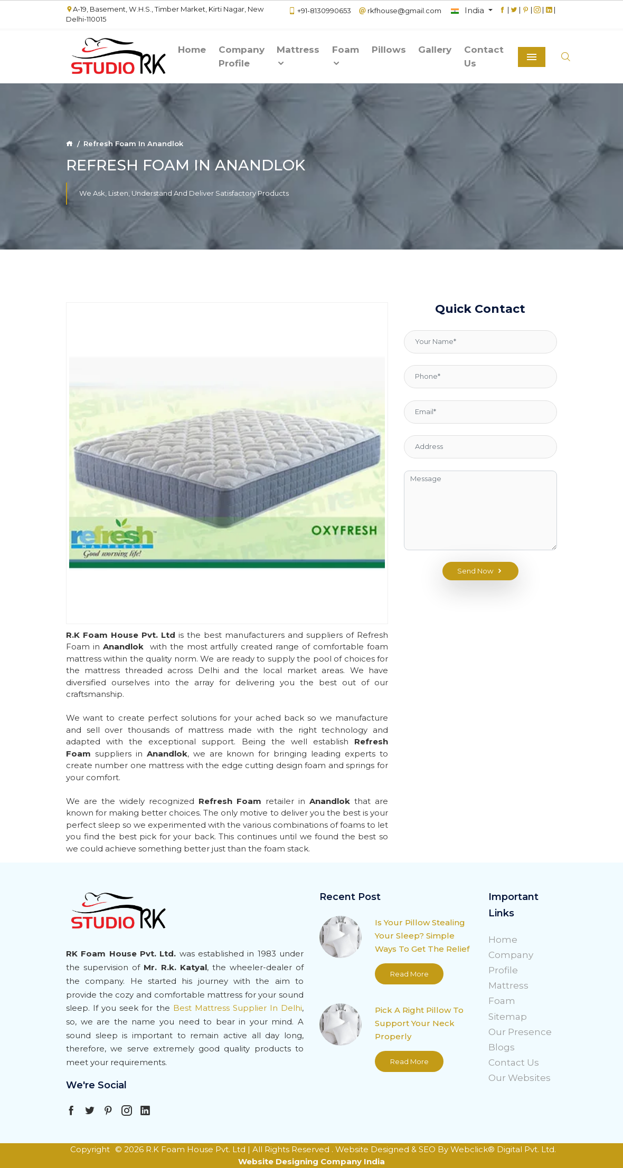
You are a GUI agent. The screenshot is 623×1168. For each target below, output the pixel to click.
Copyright (90, 1149)
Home (192, 49)
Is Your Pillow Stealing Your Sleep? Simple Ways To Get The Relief (422, 935)
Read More (409, 974)
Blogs (501, 1047)
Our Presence (520, 1032)
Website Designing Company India (311, 1161)
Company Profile (242, 56)
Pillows (389, 49)
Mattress (298, 56)
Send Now (480, 571)
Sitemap (507, 1016)
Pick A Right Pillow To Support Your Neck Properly (419, 1023)
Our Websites (519, 1078)
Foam (345, 56)
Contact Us (484, 56)
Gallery (434, 49)
